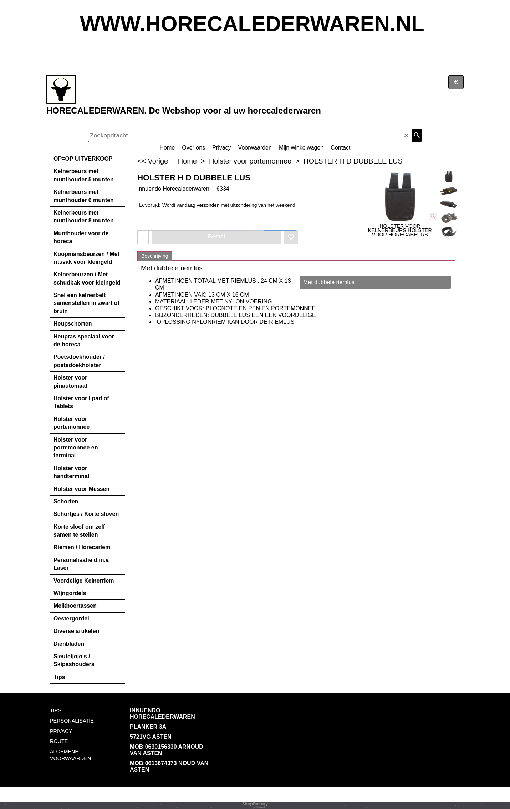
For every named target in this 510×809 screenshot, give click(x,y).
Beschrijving (154, 256)
